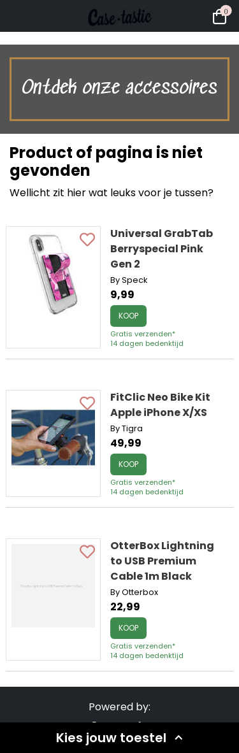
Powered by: (119, 706)
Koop (128, 315)
